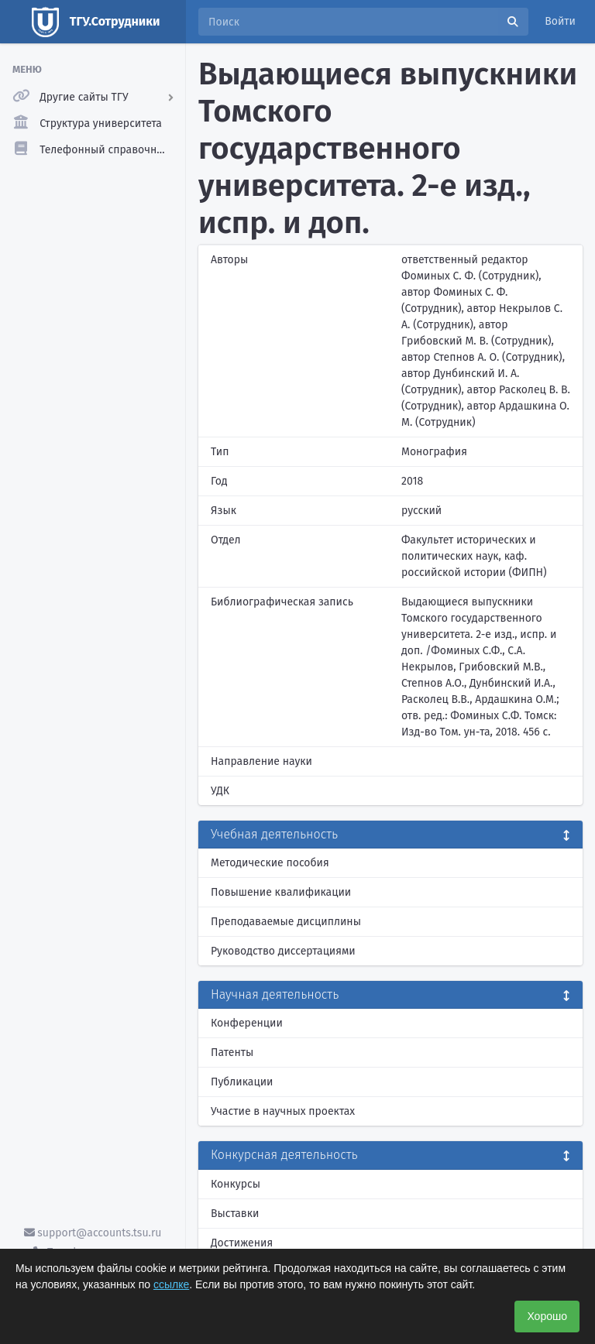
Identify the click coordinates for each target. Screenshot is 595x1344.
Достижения (242, 1243)
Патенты (232, 1052)
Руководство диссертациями (283, 951)
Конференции (247, 1023)
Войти (560, 21)
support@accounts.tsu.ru (93, 1232)
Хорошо (547, 1316)
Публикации (242, 1082)
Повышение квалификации (281, 892)
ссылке (171, 1284)
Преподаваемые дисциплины (286, 921)
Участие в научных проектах (283, 1111)
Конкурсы (235, 1184)
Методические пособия (270, 862)
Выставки (235, 1213)
